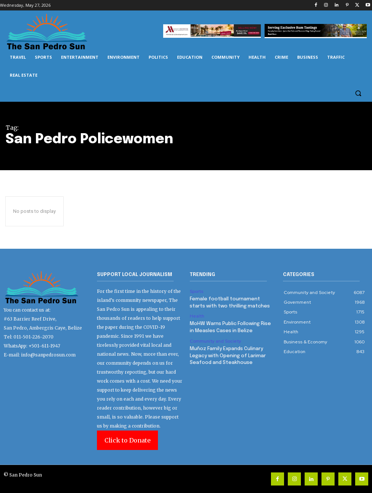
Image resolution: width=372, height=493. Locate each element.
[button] (358, 93)
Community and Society (215, 340)
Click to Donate (127, 440)
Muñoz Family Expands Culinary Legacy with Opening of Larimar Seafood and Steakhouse (228, 355)
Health (197, 315)
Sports (196, 291)
